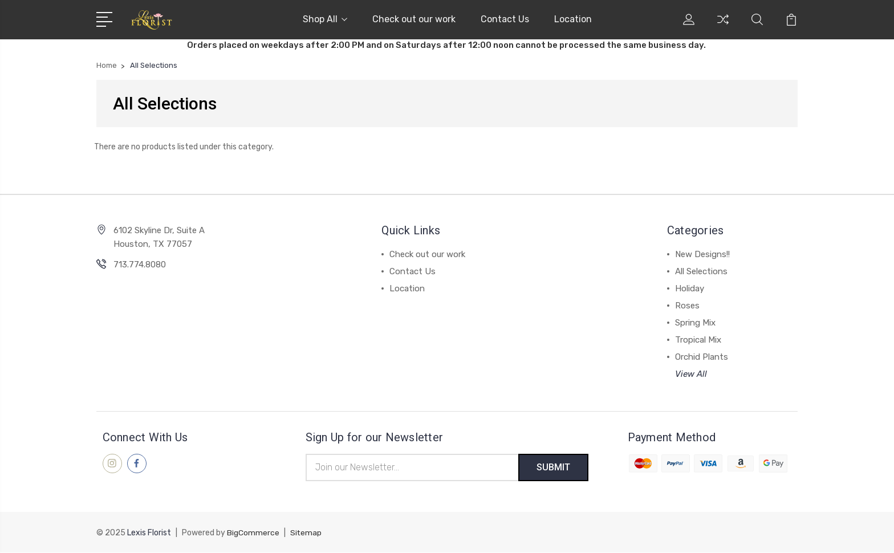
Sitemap (306, 533)
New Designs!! (702, 254)
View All (691, 374)
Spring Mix (695, 323)
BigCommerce (253, 533)
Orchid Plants (701, 357)
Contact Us (505, 19)
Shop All (325, 19)
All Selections (701, 271)
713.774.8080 (139, 264)
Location (573, 19)
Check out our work (414, 19)
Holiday (689, 288)
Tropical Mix (698, 340)
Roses (687, 305)
